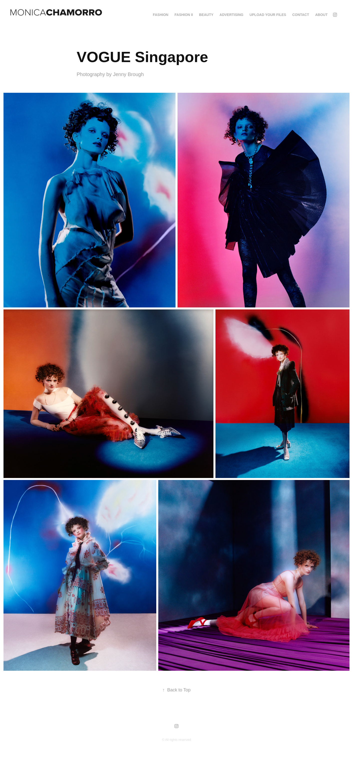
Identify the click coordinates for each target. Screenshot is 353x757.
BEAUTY (206, 15)
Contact (300, 15)
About (321, 15)
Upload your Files (267, 15)
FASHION (160, 15)
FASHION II (184, 15)
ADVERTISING (231, 15)
